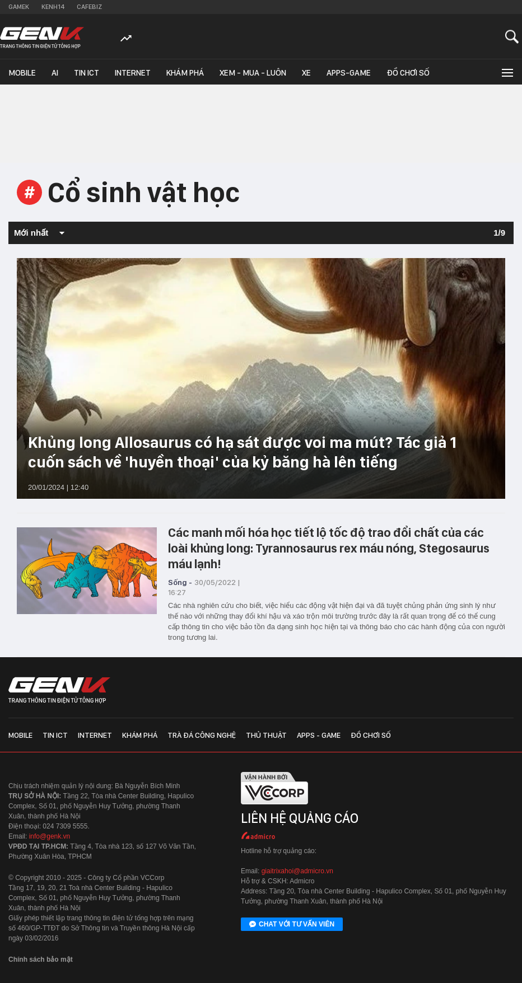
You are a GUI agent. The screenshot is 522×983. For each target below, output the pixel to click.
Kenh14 (52, 7)
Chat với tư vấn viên (291, 925)
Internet (133, 73)
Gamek (18, 7)
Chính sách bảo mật (40, 959)
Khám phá (185, 73)
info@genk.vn (50, 836)
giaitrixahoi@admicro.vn (297, 871)
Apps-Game (349, 73)
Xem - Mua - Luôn (253, 73)
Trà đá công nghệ (201, 735)
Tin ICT (86, 73)
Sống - (180, 582)
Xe (306, 73)
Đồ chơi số (408, 73)
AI (55, 73)
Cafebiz (89, 7)
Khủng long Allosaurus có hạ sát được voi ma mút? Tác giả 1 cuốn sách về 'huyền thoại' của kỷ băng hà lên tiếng (242, 452)
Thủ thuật (266, 735)
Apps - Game (319, 735)
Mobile (22, 73)
